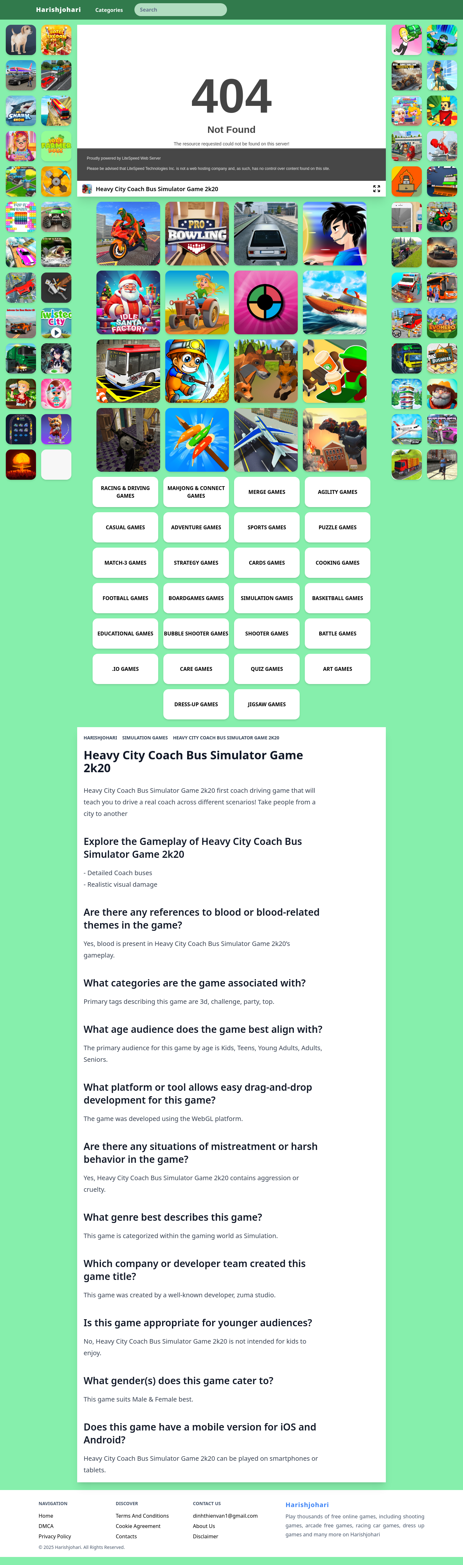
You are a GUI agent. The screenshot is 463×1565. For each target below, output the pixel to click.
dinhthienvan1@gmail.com (225, 1523)
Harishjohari (58, 9)
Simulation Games (145, 746)
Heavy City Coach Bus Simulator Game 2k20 (226, 746)
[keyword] (180, 9)
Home (46, 1523)
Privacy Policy (55, 1544)
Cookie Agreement (138, 1534)
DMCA (46, 1534)
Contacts (126, 1544)
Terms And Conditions (142, 1523)
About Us (204, 1534)
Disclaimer (205, 1544)
